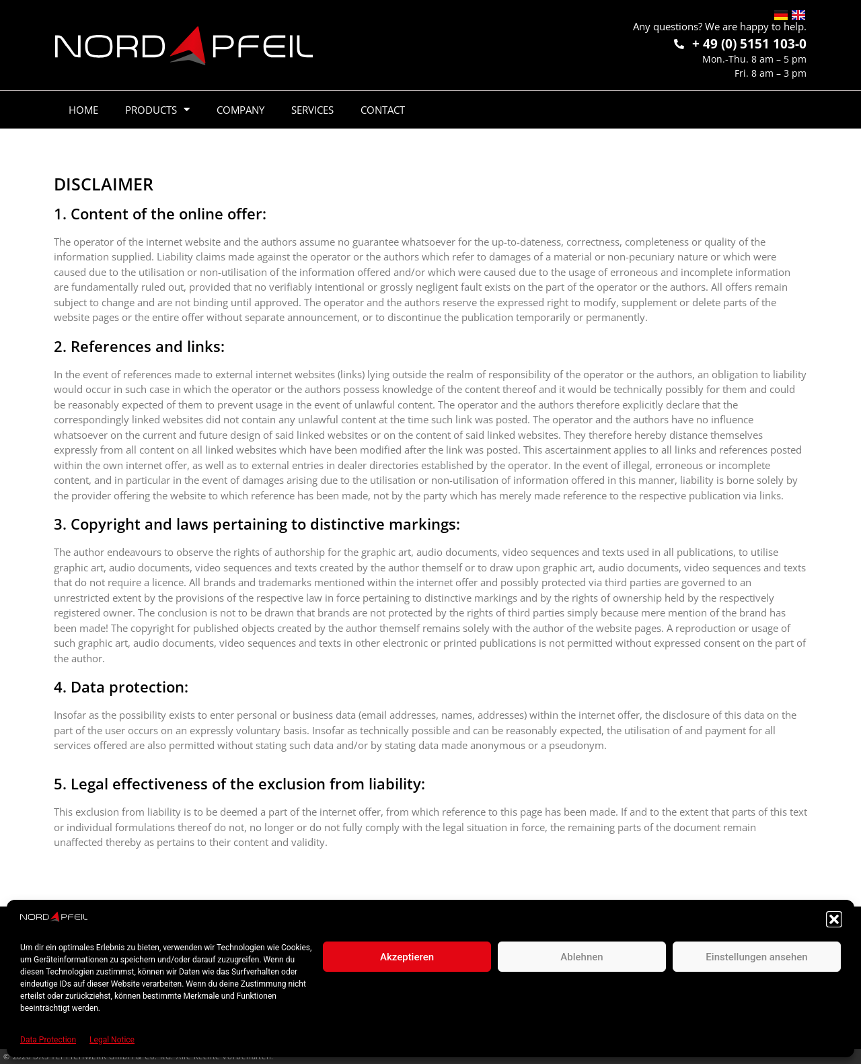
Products (157, 109)
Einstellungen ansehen (756, 957)
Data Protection (48, 1039)
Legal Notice (112, 1039)
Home (83, 109)
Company (240, 109)
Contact (383, 109)
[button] (834, 919)
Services (312, 109)
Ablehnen (581, 957)
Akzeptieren (407, 957)
